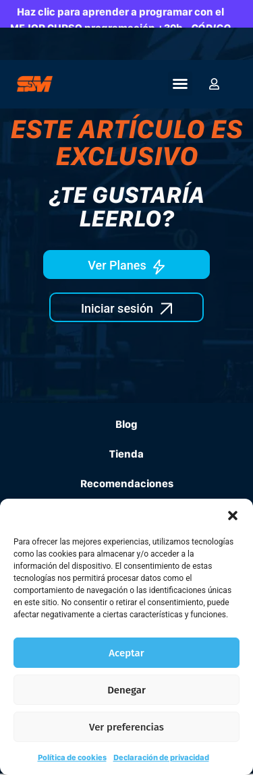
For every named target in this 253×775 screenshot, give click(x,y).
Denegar (126, 690)
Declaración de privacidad (161, 757)
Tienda (126, 453)
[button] (233, 515)
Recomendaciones (126, 483)
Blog (126, 424)
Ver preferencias (126, 727)
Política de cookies (72, 757)
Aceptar (126, 653)
